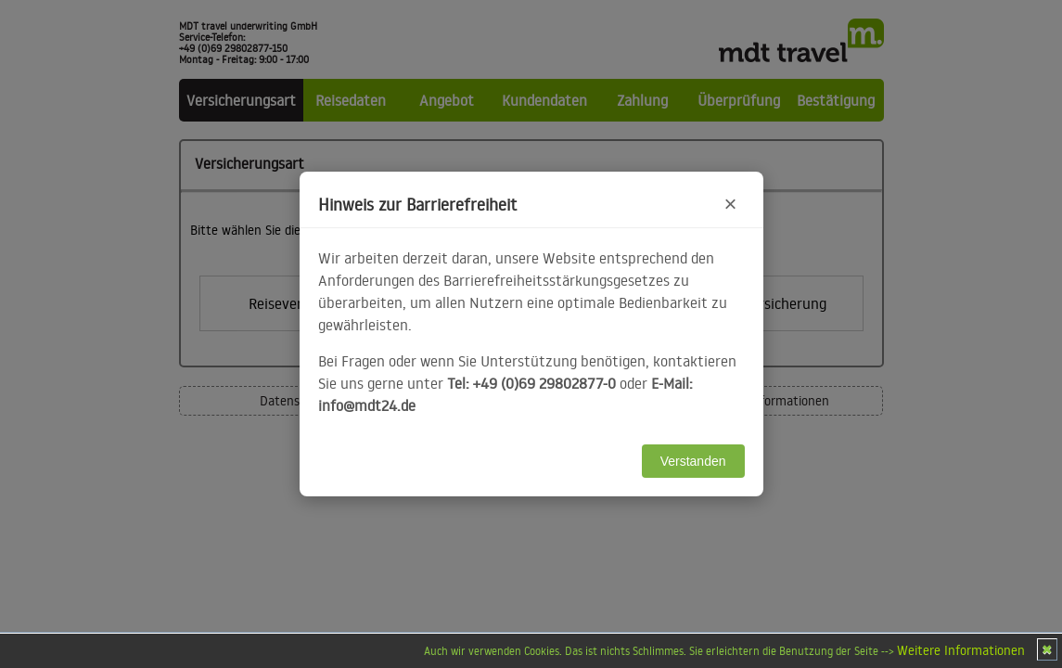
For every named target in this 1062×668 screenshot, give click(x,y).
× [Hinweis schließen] (729, 203)
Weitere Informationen (961, 650)
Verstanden (693, 461)
